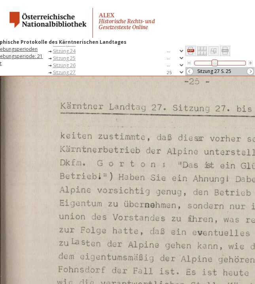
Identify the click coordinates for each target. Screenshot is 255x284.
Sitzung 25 (64, 58)
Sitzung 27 (64, 72)
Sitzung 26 (64, 65)
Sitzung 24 (64, 51)
